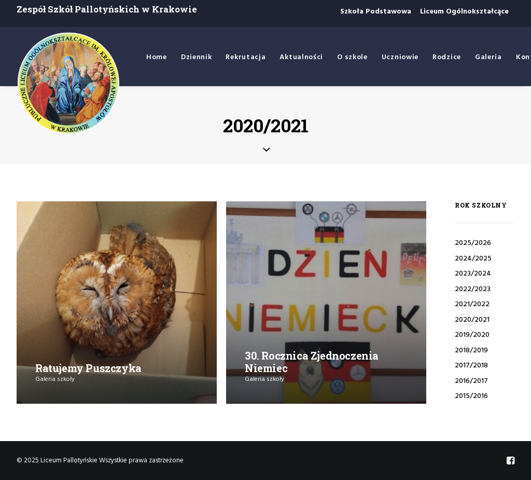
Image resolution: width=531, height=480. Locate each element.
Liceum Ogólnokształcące (464, 12)
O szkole (352, 57)
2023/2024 (473, 274)
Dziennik (196, 57)
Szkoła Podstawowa (375, 12)
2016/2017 (471, 381)
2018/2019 (471, 350)
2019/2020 (472, 335)
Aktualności (301, 57)
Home (156, 57)
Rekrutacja (246, 57)
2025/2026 (473, 243)
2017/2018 (471, 366)
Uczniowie (400, 57)
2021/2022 (472, 304)
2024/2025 (473, 259)
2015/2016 (471, 396)
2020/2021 (472, 320)
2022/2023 (473, 289)
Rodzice (446, 57)
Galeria (488, 57)
